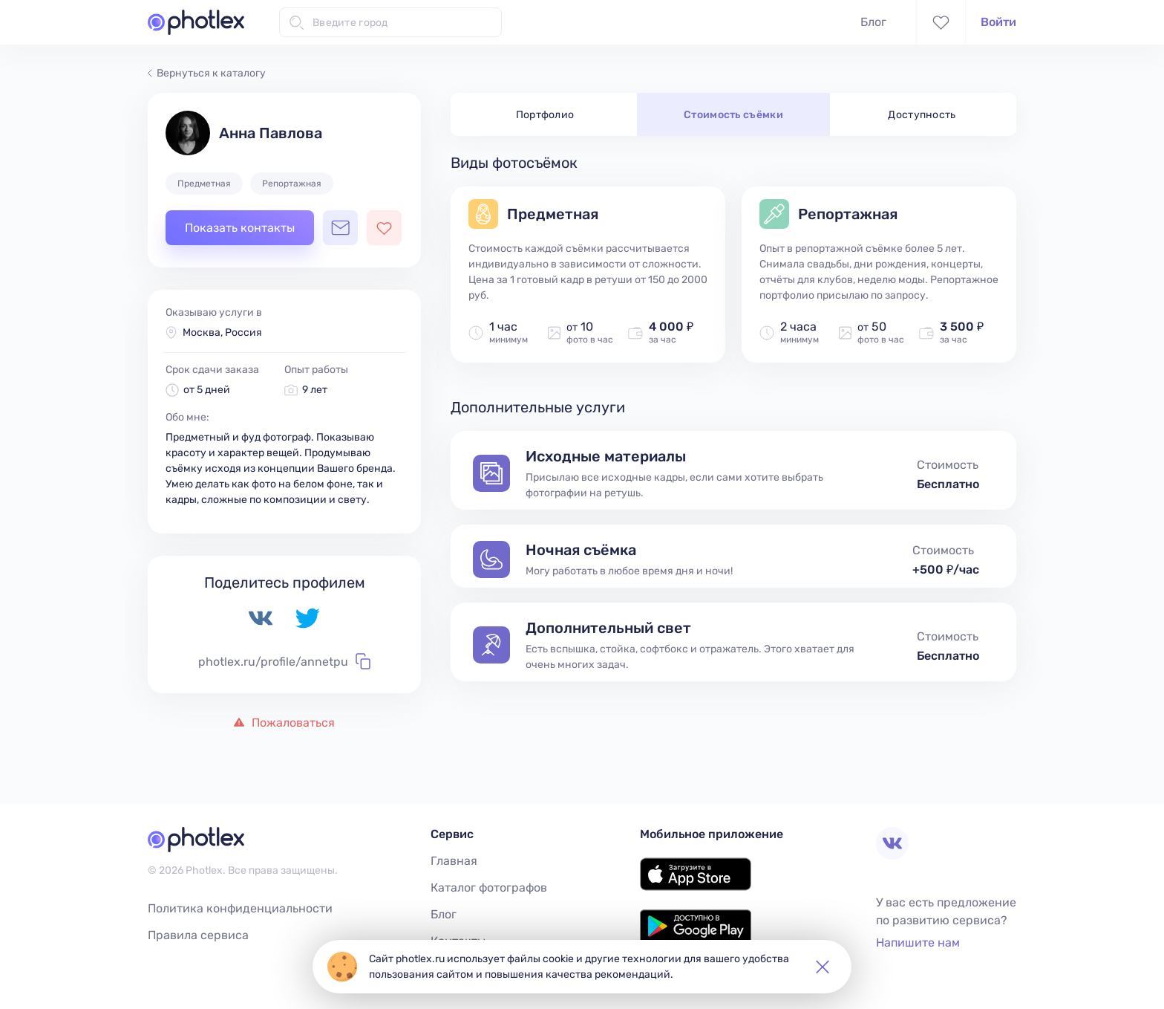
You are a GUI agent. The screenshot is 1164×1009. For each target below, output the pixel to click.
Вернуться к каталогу (207, 73)
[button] (822, 966)
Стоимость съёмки (733, 114)
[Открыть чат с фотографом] (340, 227)
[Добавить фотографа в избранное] (384, 227)
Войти (998, 22)
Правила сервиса (198, 935)
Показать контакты (240, 228)
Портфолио (545, 114)
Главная (454, 861)
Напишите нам (918, 942)
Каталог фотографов (489, 887)
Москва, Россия (222, 332)
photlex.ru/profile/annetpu (284, 661)
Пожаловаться (284, 723)
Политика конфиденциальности (240, 908)
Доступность (922, 114)
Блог (873, 22)
